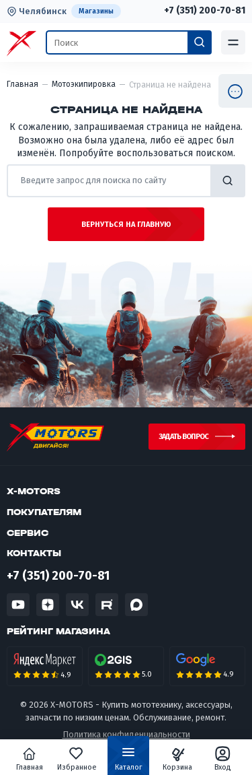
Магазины (96, 11)
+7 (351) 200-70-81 (204, 10)
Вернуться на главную (126, 224)
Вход (222, 759)
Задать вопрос (183, 436)
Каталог (128, 761)
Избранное (77, 759)
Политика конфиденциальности (126, 735)
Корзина (177, 759)
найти (227, 180)
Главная (29, 759)
